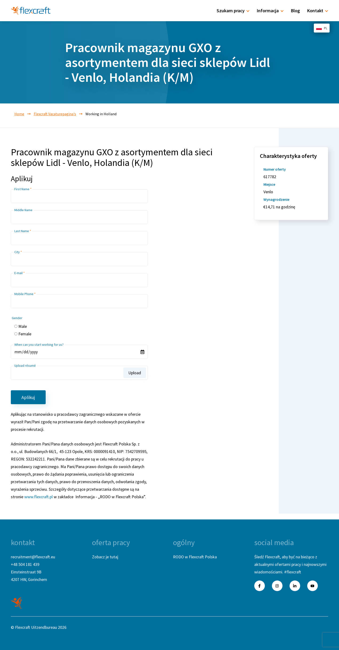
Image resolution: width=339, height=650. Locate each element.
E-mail (18, 273)
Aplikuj (28, 397)
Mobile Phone (23, 294)
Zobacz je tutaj (105, 556)
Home (19, 113)
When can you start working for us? (39, 344)
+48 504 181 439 (25, 564)
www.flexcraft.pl (38, 496)
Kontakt (317, 10)
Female (24, 334)
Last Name (21, 231)
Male (22, 326)
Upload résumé (25, 365)
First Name (21, 189)
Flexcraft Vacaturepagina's (55, 113)
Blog (295, 10)
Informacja (270, 10)
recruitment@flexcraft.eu (33, 556)
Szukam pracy (233, 10)
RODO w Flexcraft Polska (195, 556)
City (17, 252)
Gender (17, 318)
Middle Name (23, 210)
